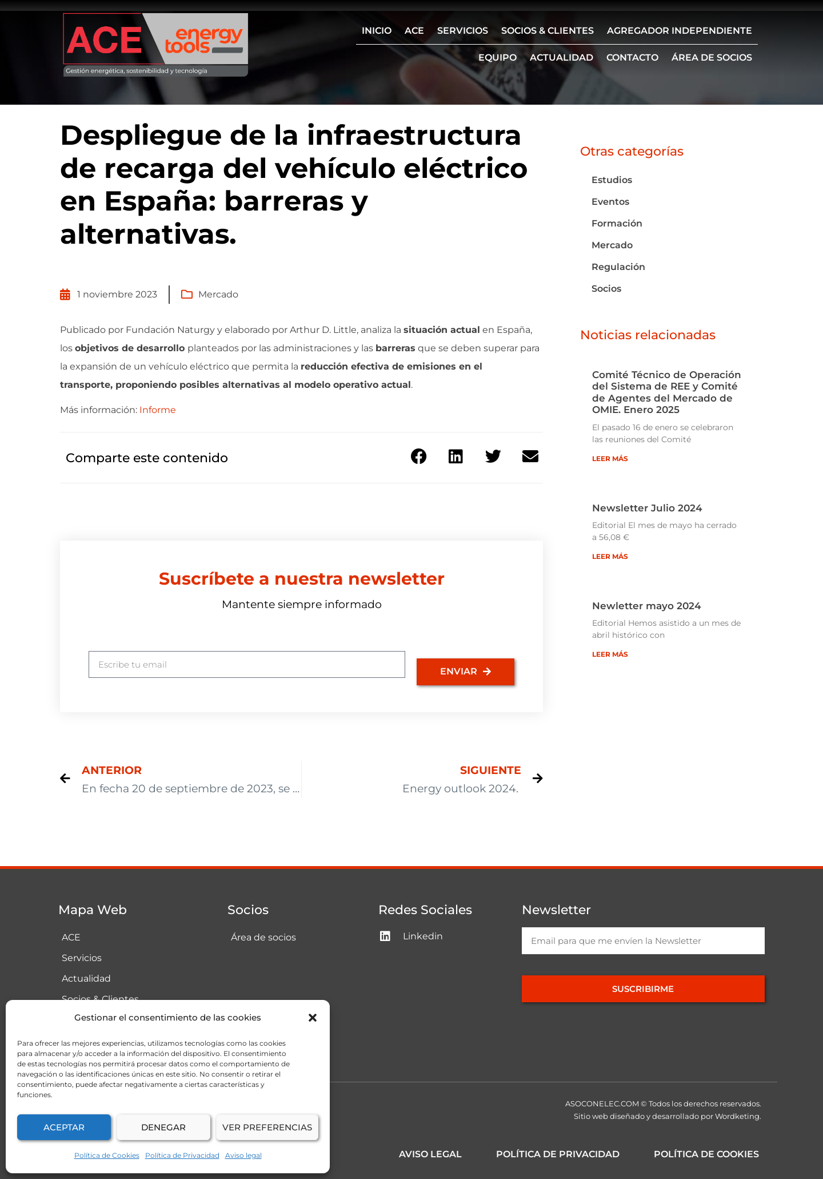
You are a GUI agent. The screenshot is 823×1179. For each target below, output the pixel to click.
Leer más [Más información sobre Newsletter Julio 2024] (610, 556)
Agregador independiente (679, 30)
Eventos (610, 201)
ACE (414, 30)
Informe (157, 409)
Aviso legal (243, 1155)
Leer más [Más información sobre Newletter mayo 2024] (610, 654)
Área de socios (712, 57)
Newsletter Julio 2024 (647, 508)
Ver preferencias (267, 1127)
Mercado (218, 294)
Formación (617, 223)
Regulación (618, 266)
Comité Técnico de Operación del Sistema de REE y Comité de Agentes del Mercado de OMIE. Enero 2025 (666, 392)
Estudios (612, 179)
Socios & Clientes (547, 30)
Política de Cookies (106, 1155)
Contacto (632, 57)
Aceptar (64, 1127)
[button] (312, 1017)
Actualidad (561, 57)
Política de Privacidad (182, 1155)
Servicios (462, 30)
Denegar (163, 1127)
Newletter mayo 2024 (646, 606)
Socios (606, 288)
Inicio (376, 30)
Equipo (497, 57)
